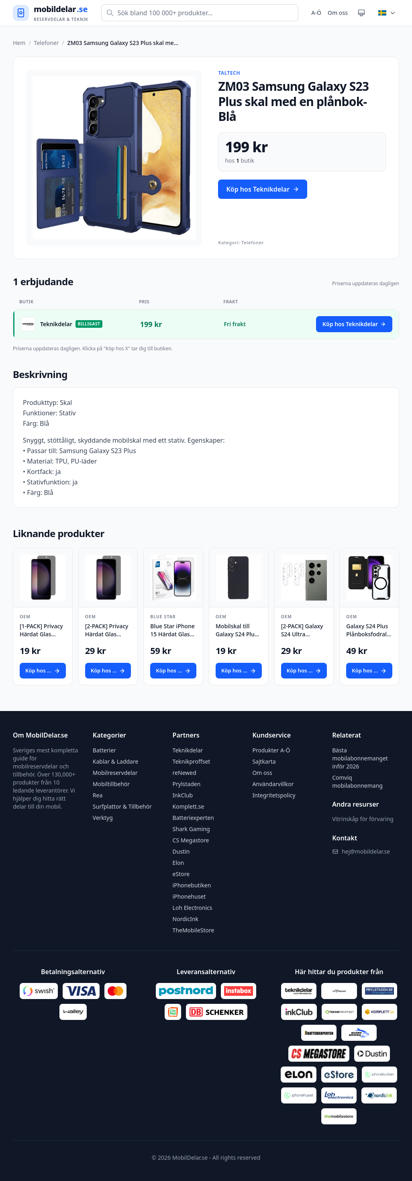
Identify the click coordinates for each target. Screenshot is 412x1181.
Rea (97, 795)
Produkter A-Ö (271, 750)
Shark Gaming (191, 829)
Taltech (229, 73)
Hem (19, 43)
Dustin (181, 851)
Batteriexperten (193, 817)
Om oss (338, 12)
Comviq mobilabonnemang (357, 781)
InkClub (183, 795)
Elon (178, 862)
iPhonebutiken (192, 885)
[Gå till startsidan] (50, 13)
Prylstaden (187, 784)
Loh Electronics (192, 907)
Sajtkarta (263, 761)
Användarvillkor (273, 784)
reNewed (184, 772)
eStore (181, 874)
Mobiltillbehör (111, 784)
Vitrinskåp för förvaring (363, 819)
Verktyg (103, 817)
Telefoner (46, 43)
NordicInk (185, 919)
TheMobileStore (193, 930)
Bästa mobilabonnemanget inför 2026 (360, 758)
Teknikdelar (188, 750)
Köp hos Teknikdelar (262, 189)
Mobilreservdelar (115, 772)
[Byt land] (387, 12)
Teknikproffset (191, 761)
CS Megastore (191, 840)
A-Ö (316, 12)
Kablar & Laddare (116, 761)
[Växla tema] (361, 13)
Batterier (104, 750)
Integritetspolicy (273, 795)
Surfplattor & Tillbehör (122, 806)
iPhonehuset (189, 896)
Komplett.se (188, 806)
